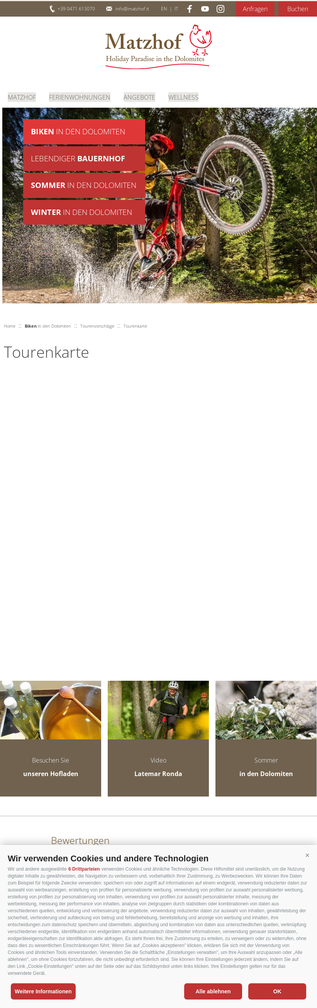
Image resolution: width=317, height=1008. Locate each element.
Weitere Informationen (43, 991)
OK (277, 991)
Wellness (183, 96)
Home (9, 326)
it (176, 8)
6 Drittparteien (84, 869)
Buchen (297, 9)
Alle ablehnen (213, 991)
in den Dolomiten (78, 132)
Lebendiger (78, 159)
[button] (307, 855)
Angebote (139, 96)
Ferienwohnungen (79, 96)
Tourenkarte (135, 326)
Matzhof (158, 46)
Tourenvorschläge (97, 326)
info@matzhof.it (132, 8)
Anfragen (255, 9)
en (164, 8)
